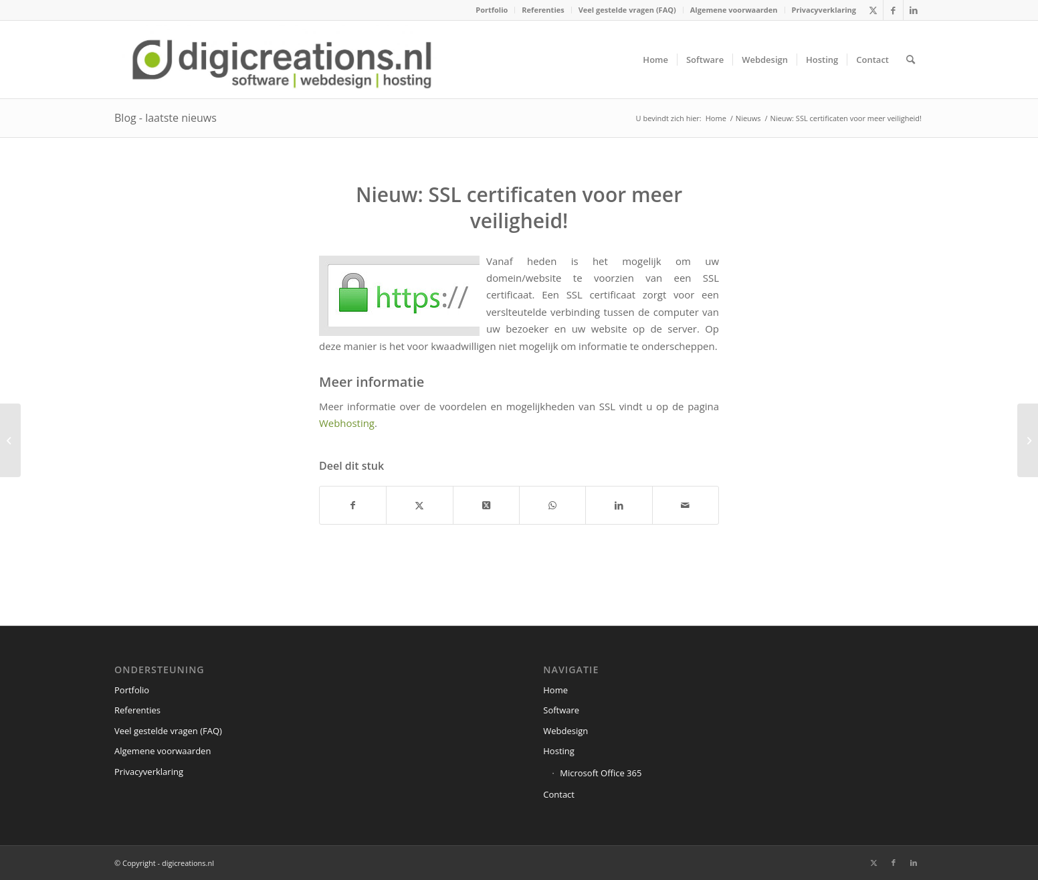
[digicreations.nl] (281, 59)
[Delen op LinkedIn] (618, 505)
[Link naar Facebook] (893, 10)
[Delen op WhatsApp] (552, 505)
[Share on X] (486, 505)
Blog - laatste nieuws (165, 117)
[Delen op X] (419, 505)
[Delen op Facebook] (353, 505)
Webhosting (347, 423)
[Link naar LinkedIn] (914, 10)
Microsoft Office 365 (600, 773)
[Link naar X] (873, 10)
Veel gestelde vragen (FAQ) (627, 10)
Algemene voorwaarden (734, 10)
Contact (559, 794)
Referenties (543, 10)
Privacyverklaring (824, 10)
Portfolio (492, 10)
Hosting (559, 751)
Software (561, 710)
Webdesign (565, 731)
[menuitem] (492, 10)
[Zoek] (911, 59)
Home (555, 690)
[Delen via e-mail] (685, 505)
